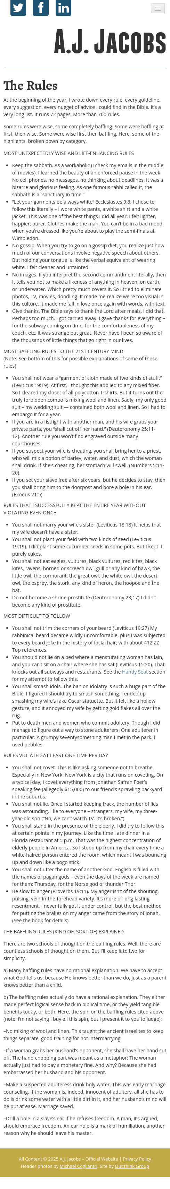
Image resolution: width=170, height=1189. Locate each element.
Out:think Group (132, 1166)
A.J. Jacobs (111, 42)
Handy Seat (135, 671)
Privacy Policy (137, 1159)
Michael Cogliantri (78, 1166)
